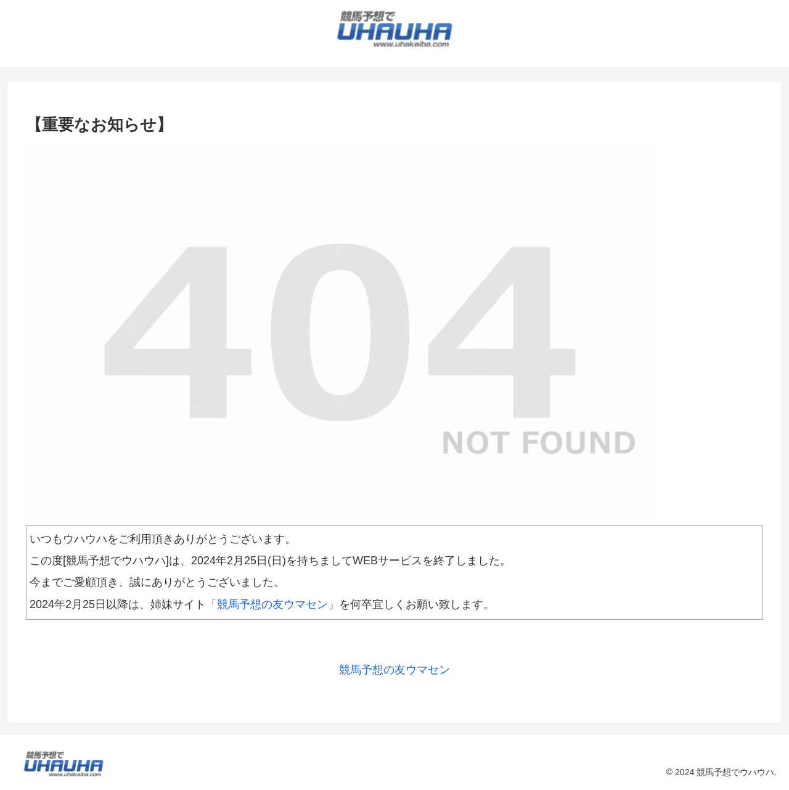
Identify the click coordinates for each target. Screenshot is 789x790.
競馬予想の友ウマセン (272, 604)
